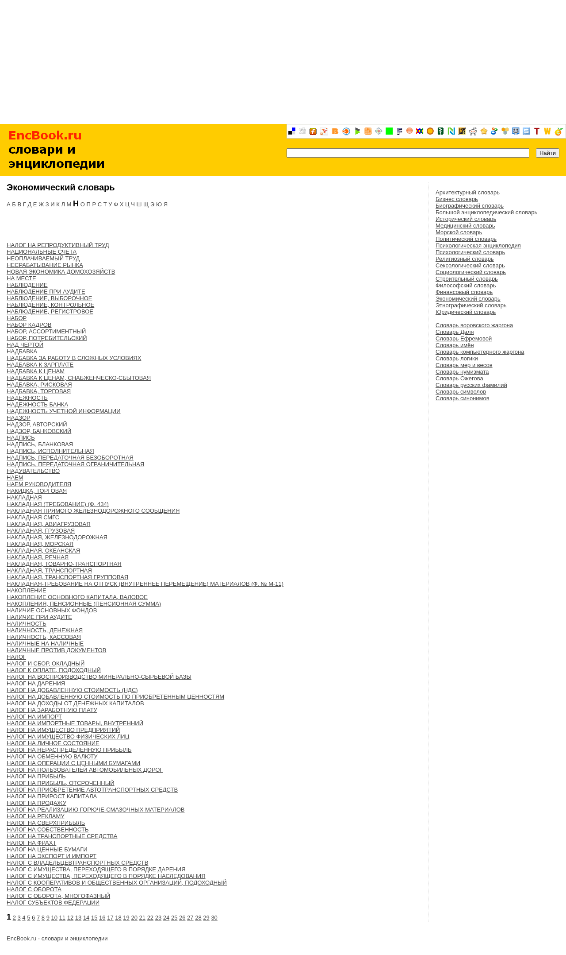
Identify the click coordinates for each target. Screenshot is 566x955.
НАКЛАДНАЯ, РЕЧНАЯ (38, 557)
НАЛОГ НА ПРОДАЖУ (36, 803)
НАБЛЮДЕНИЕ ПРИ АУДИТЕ (46, 291)
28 (198, 917)
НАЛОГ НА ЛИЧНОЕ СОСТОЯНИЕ (53, 743)
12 (70, 917)
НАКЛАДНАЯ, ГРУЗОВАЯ (41, 530)
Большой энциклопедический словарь (486, 212)
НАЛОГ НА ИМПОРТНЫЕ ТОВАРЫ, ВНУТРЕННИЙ (75, 723)
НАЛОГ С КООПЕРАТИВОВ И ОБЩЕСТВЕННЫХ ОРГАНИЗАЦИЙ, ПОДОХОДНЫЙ (117, 882)
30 (214, 917)
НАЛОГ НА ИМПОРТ (34, 716)
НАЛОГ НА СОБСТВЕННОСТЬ (47, 829)
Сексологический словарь (470, 265)
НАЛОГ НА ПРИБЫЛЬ (36, 776)
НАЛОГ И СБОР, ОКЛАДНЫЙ (45, 663)
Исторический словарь (466, 219)
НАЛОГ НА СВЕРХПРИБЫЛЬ (46, 823)
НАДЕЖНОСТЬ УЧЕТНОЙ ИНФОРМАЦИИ (64, 411)
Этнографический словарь (471, 305)
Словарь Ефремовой (464, 338)
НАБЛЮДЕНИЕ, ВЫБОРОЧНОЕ (49, 298)
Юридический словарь (466, 312)
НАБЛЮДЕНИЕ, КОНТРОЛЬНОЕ (50, 305)
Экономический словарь (468, 298)
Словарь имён (455, 345)
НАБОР (17, 318)
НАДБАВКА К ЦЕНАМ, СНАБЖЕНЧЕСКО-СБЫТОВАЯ (79, 378)
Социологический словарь (471, 272)
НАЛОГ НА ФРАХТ (31, 842)
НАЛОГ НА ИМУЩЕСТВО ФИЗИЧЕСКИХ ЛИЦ (68, 736)
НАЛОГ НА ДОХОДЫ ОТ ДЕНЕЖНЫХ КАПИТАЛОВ (75, 703)
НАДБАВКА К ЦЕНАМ (36, 371)
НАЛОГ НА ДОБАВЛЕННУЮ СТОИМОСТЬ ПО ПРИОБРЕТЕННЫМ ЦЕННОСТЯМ (115, 696)
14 (86, 917)
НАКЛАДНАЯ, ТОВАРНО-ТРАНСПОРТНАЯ (64, 564)
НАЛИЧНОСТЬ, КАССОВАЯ (44, 637)
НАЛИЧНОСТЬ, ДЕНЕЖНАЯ (45, 630)
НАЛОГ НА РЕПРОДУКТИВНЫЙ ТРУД (58, 245)
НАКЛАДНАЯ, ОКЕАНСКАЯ (43, 550)
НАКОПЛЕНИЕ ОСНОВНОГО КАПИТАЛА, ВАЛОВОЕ (77, 597)
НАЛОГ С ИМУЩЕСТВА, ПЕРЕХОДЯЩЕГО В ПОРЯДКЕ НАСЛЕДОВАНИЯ (106, 876)
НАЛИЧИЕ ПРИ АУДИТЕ (39, 617)
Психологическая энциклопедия (478, 245)
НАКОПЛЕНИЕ (26, 590)
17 (110, 917)
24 (166, 917)
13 (78, 917)
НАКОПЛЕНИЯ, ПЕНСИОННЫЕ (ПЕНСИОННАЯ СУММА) (84, 603)
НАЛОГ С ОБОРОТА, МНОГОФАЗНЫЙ (58, 896)
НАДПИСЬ (21, 437)
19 (126, 917)
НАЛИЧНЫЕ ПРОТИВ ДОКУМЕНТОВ (56, 650)
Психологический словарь (470, 252)
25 (174, 917)
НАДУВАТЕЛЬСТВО (33, 471)
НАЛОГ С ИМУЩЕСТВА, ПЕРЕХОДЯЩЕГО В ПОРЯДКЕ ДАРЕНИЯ (96, 869)
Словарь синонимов (463, 398)
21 (142, 917)
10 (54, 917)
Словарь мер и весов (464, 365)
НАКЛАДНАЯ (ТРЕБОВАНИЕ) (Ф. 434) (58, 504)
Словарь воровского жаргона (474, 325)
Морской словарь (459, 232)
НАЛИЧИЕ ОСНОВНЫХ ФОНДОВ (52, 610)
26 (182, 917)
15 (94, 917)
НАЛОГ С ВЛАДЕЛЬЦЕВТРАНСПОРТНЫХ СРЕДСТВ (77, 862)
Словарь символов (461, 391)
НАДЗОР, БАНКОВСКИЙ (39, 431)
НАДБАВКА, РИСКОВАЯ (39, 384)
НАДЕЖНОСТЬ (27, 397)
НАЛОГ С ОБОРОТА (34, 889)
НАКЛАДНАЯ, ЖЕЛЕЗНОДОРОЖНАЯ (57, 537)
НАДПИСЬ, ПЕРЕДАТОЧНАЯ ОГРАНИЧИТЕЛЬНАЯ (75, 464)
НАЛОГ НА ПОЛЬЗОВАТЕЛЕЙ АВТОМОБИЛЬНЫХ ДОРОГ (85, 769)
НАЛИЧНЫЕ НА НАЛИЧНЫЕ (45, 643)
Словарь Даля (455, 332)
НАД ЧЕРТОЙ (25, 344)
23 (158, 917)
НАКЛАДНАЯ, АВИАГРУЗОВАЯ (49, 524)
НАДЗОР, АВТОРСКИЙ (37, 424)
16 (102, 917)
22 (150, 917)
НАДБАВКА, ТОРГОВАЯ (39, 391)
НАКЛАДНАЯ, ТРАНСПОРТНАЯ (49, 570)
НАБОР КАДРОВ (29, 324)
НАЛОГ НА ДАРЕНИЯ (36, 683)
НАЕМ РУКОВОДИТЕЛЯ (39, 484)
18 (118, 917)
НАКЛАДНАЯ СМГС (33, 517)
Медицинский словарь (465, 225)
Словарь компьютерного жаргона (480, 351)
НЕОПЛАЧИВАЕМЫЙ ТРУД (43, 258)
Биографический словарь (470, 205)
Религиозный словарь (465, 258)
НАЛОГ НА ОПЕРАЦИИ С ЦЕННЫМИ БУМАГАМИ (73, 763)
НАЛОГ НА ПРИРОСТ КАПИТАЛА (52, 796)
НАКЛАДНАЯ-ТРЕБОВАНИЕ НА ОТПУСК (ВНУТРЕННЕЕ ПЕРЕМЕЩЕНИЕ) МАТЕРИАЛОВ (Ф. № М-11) (145, 583)
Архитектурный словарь (468, 192)
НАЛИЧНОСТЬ (26, 623)
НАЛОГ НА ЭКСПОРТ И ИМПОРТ (51, 856)
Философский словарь (466, 285)
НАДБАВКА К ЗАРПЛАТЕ (40, 364)
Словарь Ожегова (459, 378)
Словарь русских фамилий (471, 385)
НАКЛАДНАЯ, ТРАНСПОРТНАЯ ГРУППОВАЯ (67, 577)
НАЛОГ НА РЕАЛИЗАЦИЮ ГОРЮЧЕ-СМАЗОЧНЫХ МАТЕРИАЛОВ (96, 809)
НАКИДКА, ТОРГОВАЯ (37, 490)
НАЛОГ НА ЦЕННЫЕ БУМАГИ (47, 849)
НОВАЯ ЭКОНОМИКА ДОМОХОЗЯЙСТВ (61, 271)
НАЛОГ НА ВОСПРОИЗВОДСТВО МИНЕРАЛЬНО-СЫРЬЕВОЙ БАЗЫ (99, 676)
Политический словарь (466, 239)
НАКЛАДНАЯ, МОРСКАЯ (40, 544)
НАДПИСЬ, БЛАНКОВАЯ (40, 444)
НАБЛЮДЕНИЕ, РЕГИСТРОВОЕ (50, 311)
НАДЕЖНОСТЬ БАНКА (37, 404)
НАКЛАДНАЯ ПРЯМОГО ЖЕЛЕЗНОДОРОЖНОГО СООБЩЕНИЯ (93, 510)
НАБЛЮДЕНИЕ (27, 285)
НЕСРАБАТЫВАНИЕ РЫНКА (45, 265)
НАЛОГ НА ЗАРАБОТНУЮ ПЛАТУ (52, 710)
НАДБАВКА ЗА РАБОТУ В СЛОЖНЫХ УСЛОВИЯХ (74, 358)
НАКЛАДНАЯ (24, 497)
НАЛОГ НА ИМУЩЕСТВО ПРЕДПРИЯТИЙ (63, 730)
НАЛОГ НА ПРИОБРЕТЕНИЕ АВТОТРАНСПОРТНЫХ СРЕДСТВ (92, 789)
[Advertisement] (283, 62)
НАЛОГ (16, 656)
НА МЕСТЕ (21, 278)
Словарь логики (457, 358)
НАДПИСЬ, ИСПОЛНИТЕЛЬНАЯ (50, 451)
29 (206, 917)
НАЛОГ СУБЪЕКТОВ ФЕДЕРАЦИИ (53, 902)
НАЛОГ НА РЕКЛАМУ (36, 816)
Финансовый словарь (464, 292)
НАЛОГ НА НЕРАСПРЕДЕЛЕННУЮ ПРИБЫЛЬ (69, 749)
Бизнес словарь (457, 199)
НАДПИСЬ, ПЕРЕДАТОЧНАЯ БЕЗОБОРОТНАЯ (70, 457)
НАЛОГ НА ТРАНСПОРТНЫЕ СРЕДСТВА (62, 836)
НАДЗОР (19, 417)
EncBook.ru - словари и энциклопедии (57, 938)
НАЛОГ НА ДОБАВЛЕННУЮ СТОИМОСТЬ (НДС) (72, 690)
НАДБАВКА (22, 351)
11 (62, 917)
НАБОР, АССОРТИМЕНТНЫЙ (46, 331)
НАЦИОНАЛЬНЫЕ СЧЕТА (41, 251)
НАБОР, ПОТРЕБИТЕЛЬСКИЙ (47, 338)
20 (134, 917)
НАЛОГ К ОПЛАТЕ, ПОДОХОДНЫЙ (54, 670)
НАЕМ (15, 477)
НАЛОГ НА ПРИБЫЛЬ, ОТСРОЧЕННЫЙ (61, 783)
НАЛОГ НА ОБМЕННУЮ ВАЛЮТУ (52, 756)
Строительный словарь (467, 278)
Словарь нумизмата (462, 371)
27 (190, 917)
